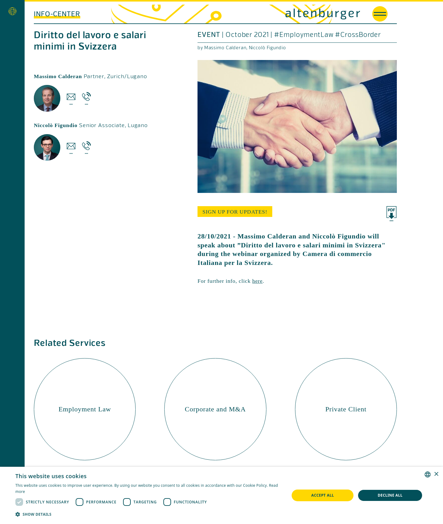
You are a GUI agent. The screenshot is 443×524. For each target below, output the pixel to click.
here (257, 281)
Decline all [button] (390, 495)
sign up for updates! (234, 212)
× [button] (436, 474)
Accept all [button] (322, 495)
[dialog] (221, 495)
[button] (148, 514)
